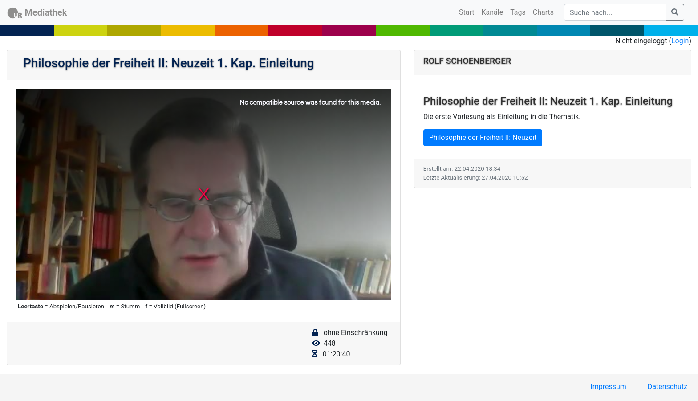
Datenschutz (667, 386)
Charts (543, 12)
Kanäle (492, 12)
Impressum (608, 386)
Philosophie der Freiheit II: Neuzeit (483, 137)
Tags (518, 12)
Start (468, 11)
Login (680, 41)
